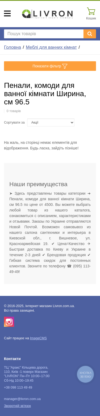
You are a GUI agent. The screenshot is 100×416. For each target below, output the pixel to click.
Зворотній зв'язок (17, 406)
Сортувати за (14, 122)
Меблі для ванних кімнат (51, 47)
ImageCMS (38, 338)
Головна (12, 47)
